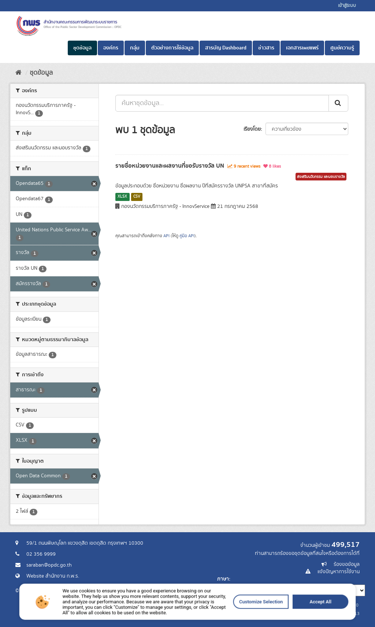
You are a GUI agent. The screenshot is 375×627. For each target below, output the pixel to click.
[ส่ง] (338, 103)
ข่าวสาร (266, 48)
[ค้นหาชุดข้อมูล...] (222, 103)
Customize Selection (222, 620)
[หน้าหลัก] (18, 73)
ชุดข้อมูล (82, 48)
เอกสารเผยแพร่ (302, 48)
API (166, 236)
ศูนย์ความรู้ (342, 48)
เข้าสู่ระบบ (347, 5)
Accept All (256, 620)
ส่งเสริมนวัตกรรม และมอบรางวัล (321, 176)
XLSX (122, 196)
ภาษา (223, 579)
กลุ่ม (135, 48)
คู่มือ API (186, 236)
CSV (136, 196)
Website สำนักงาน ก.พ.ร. (52, 576)
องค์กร (110, 48)
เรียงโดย (252, 129)
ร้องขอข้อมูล (347, 564)
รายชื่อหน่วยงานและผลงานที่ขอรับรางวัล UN (169, 166)
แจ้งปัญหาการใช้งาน (339, 571)
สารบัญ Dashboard (225, 48)
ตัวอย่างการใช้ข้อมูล (172, 48)
